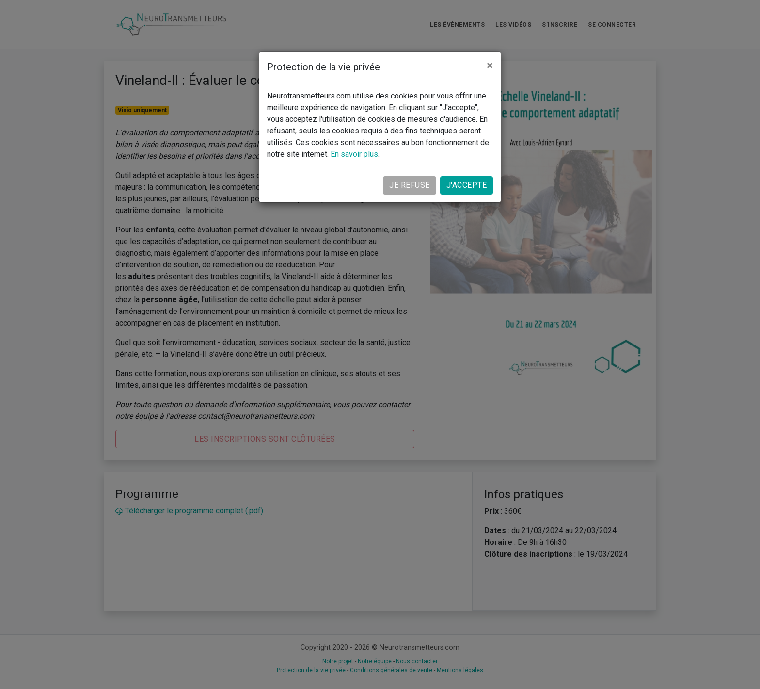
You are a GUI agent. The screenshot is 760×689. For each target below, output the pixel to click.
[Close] (490, 65)
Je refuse (409, 185)
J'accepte (466, 185)
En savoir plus (354, 154)
